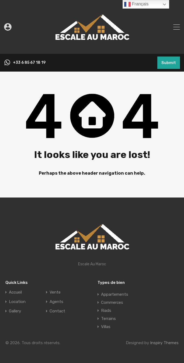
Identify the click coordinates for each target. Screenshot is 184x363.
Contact (57, 311)
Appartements (114, 294)
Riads (106, 310)
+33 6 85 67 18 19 (29, 63)
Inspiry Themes (164, 342)
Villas (105, 326)
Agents (56, 302)
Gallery (15, 311)
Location (17, 302)
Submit (168, 62)
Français (136, 4)
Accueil (15, 292)
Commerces (112, 302)
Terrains (108, 318)
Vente (55, 292)
